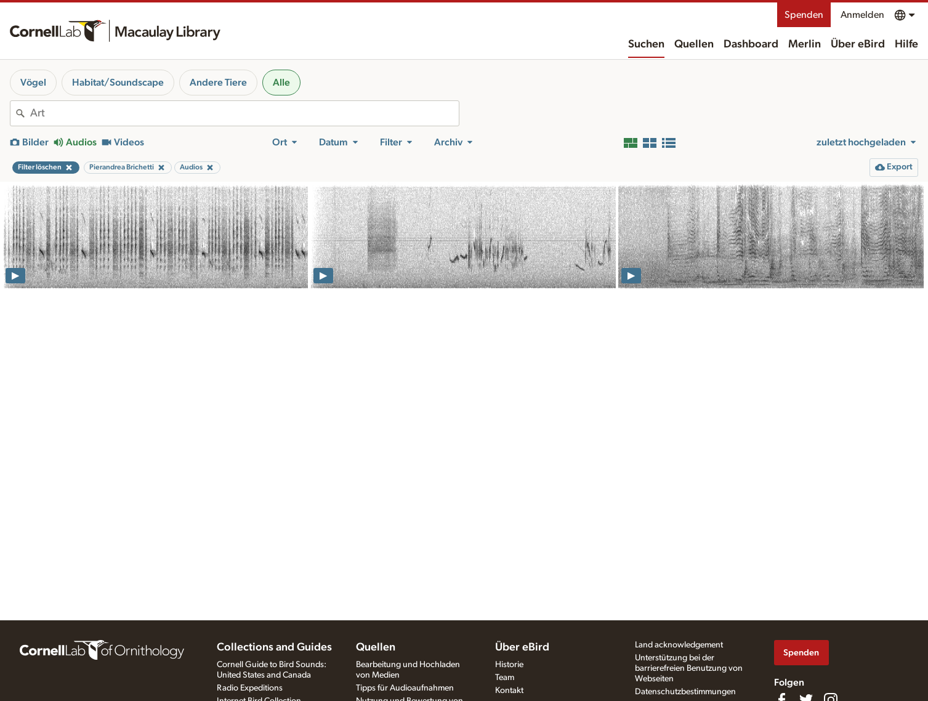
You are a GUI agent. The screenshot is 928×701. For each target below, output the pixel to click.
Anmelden (862, 15)
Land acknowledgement (679, 645)
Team (504, 677)
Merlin (804, 44)
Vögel (33, 82)
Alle (281, 82)
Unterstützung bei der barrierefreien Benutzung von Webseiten (689, 668)
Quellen (694, 44)
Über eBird (858, 44)
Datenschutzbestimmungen (685, 691)
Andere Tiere (218, 82)
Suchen (646, 44)
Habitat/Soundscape (118, 82)
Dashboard (751, 44)
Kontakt (509, 690)
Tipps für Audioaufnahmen (405, 688)
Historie (509, 664)
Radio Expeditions (250, 688)
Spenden (804, 15)
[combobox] (244, 113)
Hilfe (906, 44)
